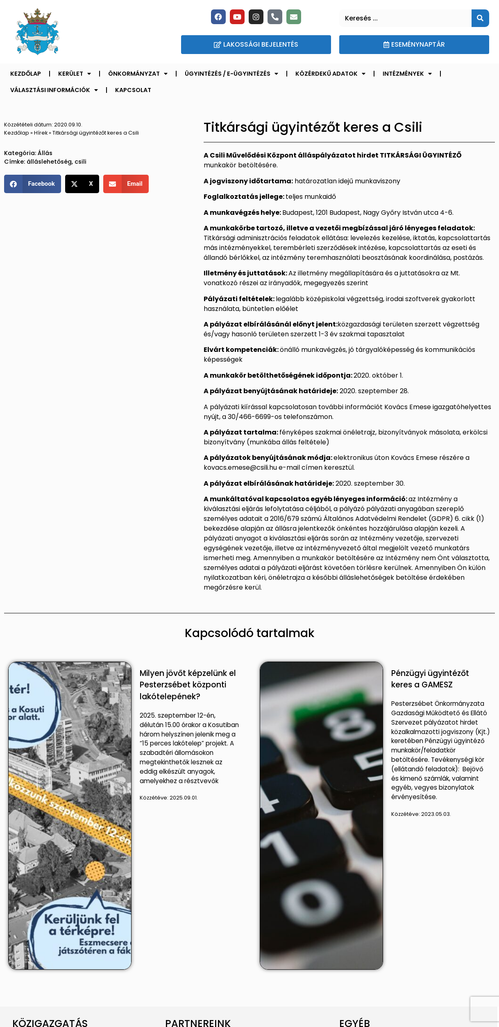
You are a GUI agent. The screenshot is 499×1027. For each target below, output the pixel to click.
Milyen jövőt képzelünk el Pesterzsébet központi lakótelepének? (188, 685)
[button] (32, 184)
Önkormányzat (138, 74)
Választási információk (54, 90)
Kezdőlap (25, 74)
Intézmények (407, 74)
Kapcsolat (133, 90)
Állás (45, 153)
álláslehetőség (49, 162)
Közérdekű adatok (330, 74)
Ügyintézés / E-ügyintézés (231, 74)
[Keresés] (480, 18)
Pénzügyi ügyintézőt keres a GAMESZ (430, 679)
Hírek (41, 132)
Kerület (74, 74)
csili (80, 162)
